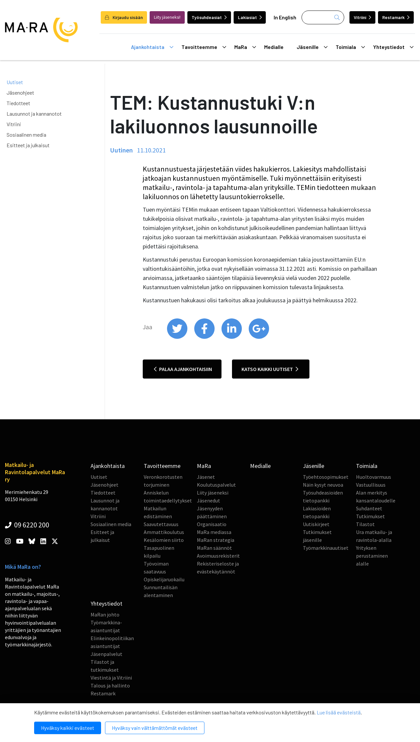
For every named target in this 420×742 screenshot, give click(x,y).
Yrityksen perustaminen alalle (372, 556)
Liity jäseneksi (212, 492)
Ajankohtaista (152, 47)
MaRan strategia (215, 540)
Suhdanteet (369, 508)
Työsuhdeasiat (209, 17)
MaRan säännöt (214, 548)
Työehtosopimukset (325, 477)
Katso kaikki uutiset (270, 369)
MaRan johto (105, 614)
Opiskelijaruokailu (164, 579)
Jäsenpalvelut (106, 654)
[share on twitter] (177, 337)
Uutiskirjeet (316, 524)
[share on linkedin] (232, 337)
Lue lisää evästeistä (339, 712)
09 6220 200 (27, 524)
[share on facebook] (205, 337)
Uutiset (15, 82)
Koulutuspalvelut (216, 484)
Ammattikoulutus (164, 532)
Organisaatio (211, 524)
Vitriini (362, 17)
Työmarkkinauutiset (325, 548)
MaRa (245, 47)
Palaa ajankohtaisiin (183, 369)
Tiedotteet (18, 103)
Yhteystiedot (393, 47)
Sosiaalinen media (26, 134)
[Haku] (323, 17)
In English (285, 17)
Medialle (274, 47)
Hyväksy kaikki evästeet (67, 728)
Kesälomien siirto (164, 540)
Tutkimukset (370, 516)
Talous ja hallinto (110, 685)
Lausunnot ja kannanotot (34, 113)
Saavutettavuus (161, 524)
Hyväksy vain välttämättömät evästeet (155, 728)
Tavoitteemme (203, 47)
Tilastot (365, 524)
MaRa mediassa (214, 532)
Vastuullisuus (371, 484)
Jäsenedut (208, 500)
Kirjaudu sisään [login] (124, 17)
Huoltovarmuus (373, 477)
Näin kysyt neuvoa (323, 484)
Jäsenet (206, 477)
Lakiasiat (250, 17)
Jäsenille (312, 47)
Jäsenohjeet (20, 92)
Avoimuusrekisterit (218, 555)
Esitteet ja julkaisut (28, 145)
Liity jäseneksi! (167, 17)
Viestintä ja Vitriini (111, 677)
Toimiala (350, 47)
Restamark (396, 17)
